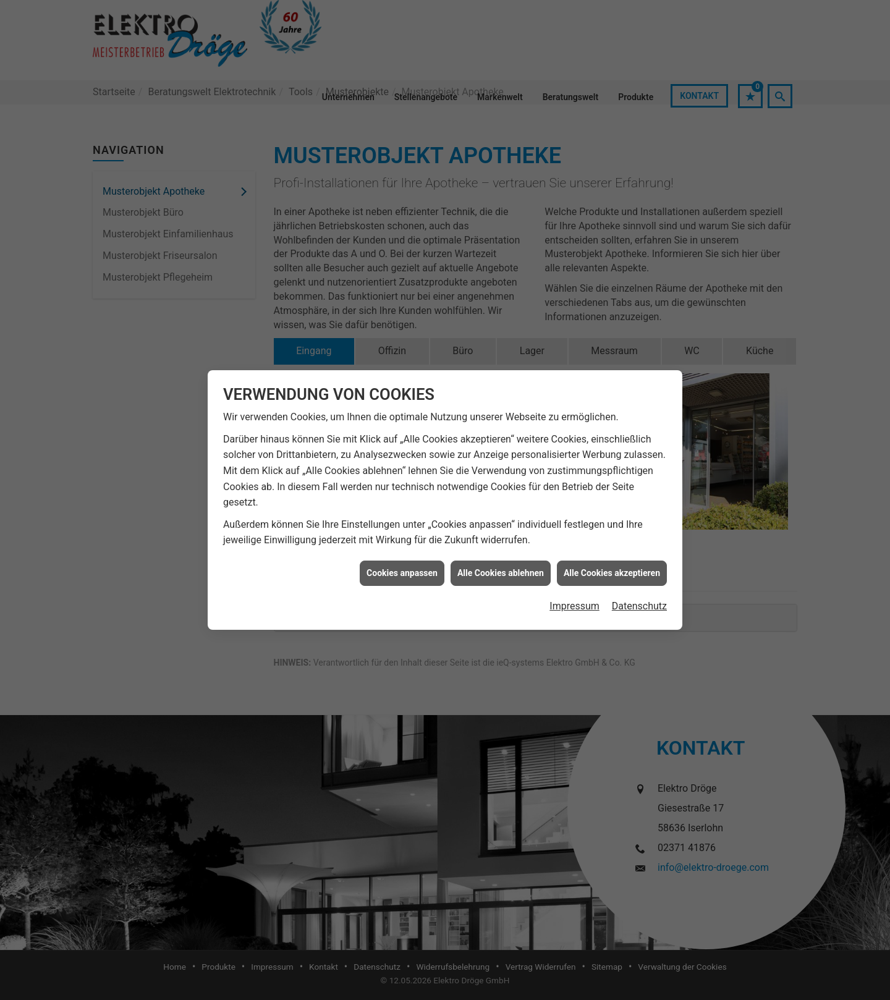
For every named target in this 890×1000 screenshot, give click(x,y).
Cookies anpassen (402, 538)
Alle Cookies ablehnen (500, 538)
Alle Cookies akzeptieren (612, 538)
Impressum (574, 571)
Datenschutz (639, 571)
